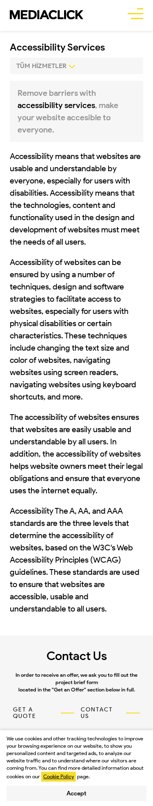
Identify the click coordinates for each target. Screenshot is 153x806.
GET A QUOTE (24, 713)
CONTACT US (97, 713)
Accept (76, 793)
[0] (76, 65)
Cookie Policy (58, 776)
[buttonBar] (135, 15)
